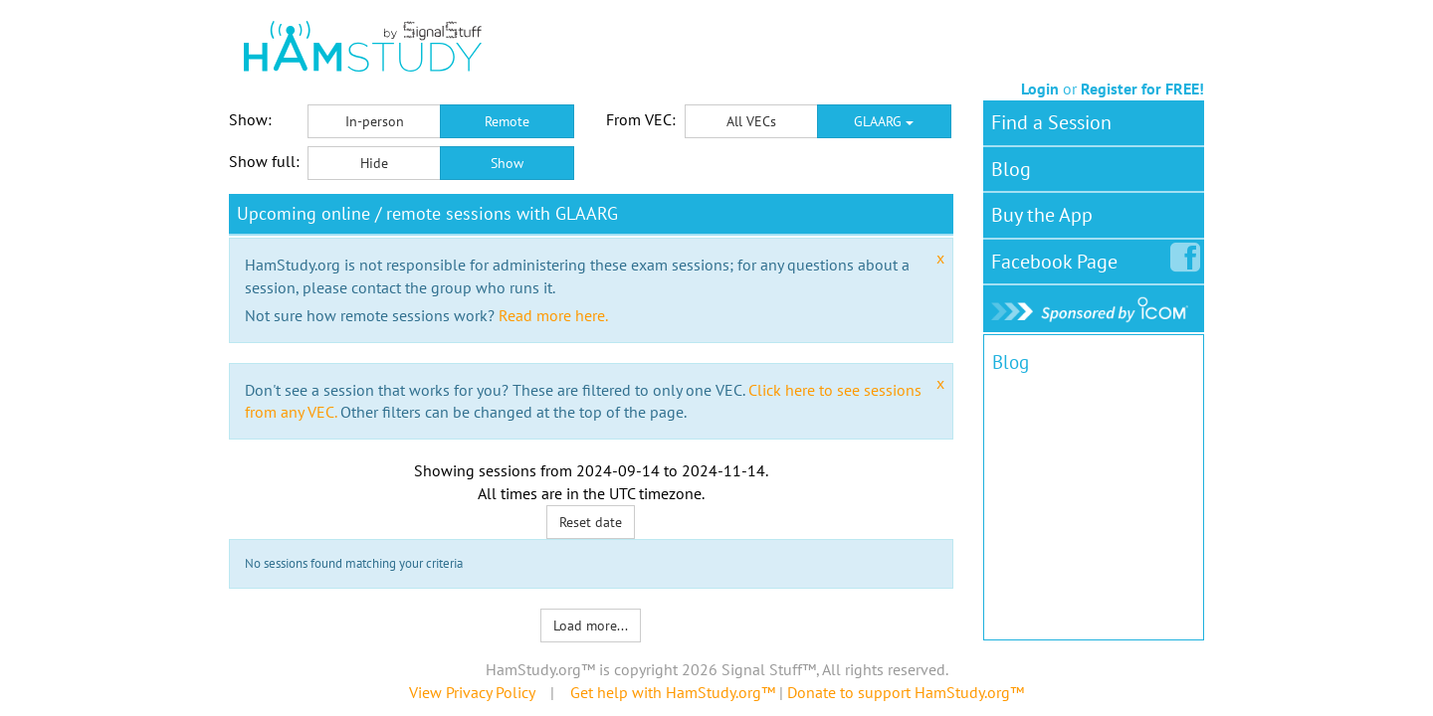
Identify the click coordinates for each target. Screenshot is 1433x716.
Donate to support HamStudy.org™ (905, 692)
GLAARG (884, 121)
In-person (374, 121)
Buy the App (1042, 215)
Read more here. (553, 315)
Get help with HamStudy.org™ (672, 692)
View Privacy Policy (471, 692)
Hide (374, 163)
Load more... (590, 625)
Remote (507, 121)
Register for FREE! (1142, 88)
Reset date (590, 522)
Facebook (1058, 257)
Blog (1011, 169)
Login (1040, 88)
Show (507, 163)
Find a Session (1051, 122)
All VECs (751, 121)
